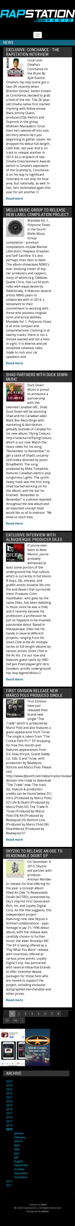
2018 (9, 1109)
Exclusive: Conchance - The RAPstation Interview (32, 52)
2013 (9, 1129)
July (16, 1157)
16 (15, 1020)
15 (7, 1020)
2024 (9, 1085)
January (19, 1133)
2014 (9, 1125)
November (21, 1173)
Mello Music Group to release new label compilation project (37, 212)
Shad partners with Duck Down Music (36, 377)
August (18, 1161)
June (17, 1153)
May (17, 1149)
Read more (14, 198)
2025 (9, 1081)
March (18, 1141)
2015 (9, 1121)
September (21, 1165)
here (44, 1204)
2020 (9, 1101)
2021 (9, 1097)
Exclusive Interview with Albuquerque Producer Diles (34, 537)
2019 (9, 1105)
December (21, 1177)
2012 (9, 1181)
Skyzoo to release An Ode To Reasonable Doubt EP (34, 853)
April (17, 1145)
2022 (9, 1093)
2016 (9, 1117)
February (19, 1137)
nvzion (45, 1211)
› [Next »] (22, 1020)
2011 (9, 1185)
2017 (9, 1113)
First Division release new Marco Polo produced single (34, 693)
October (19, 1169)
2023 (9, 1089)
